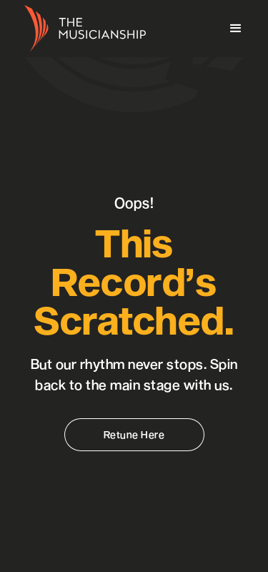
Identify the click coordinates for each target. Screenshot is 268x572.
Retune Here (134, 434)
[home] (81, 29)
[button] (236, 28)
